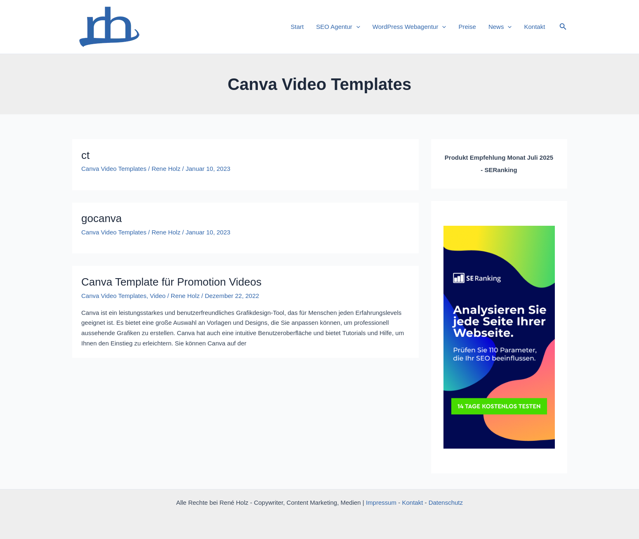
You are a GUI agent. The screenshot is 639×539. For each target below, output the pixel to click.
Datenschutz (446, 502)
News (500, 26)
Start (297, 26)
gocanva (101, 218)
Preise (467, 26)
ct (85, 155)
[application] (356, 26)
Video (157, 295)
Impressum (381, 502)
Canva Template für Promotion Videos (171, 282)
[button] (563, 26)
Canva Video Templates (113, 168)
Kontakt (534, 26)
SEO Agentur (338, 26)
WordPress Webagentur (409, 26)
